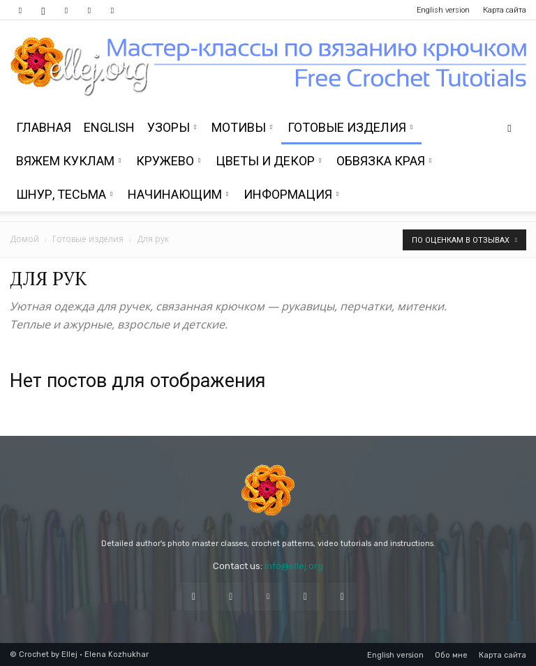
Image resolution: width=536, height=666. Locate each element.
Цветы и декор (268, 160)
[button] (509, 128)
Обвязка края (383, 160)
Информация (291, 194)
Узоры (171, 127)
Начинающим (178, 194)
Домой (24, 239)
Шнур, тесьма (64, 194)
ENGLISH (109, 127)
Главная (43, 127)
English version (443, 10)
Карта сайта (504, 10)
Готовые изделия (350, 127)
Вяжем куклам (68, 160)
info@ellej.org (294, 566)
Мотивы (241, 127)
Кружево (168, 160)
